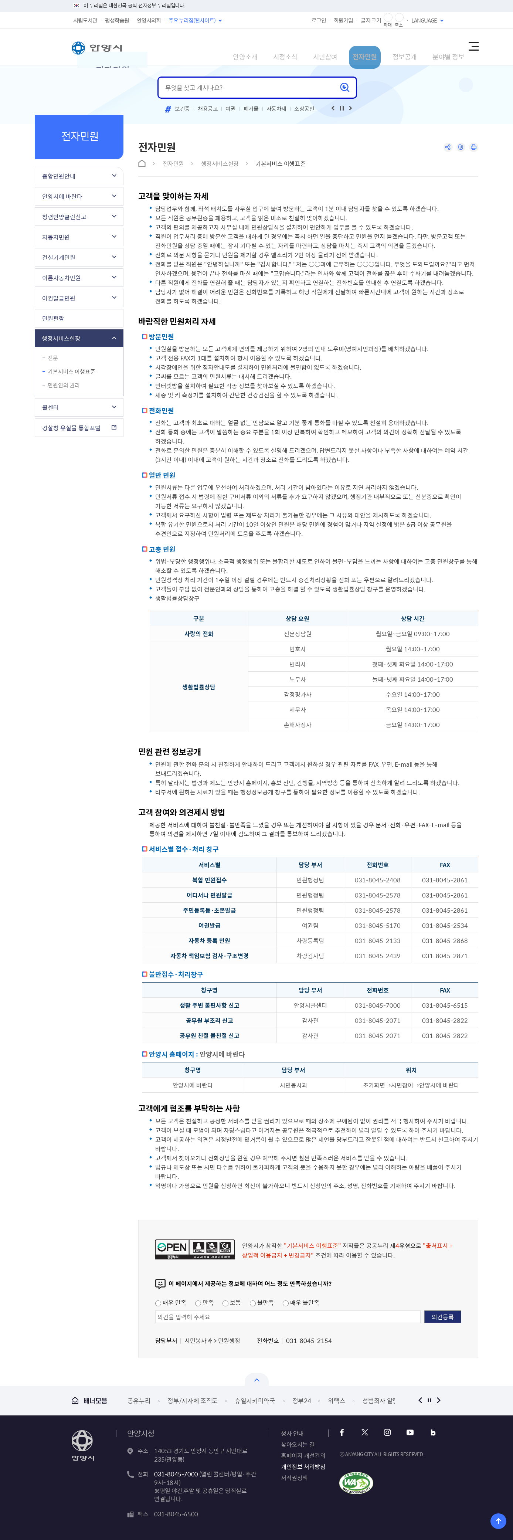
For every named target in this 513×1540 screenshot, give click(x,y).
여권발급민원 (58, 298)
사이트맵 (473, 47)
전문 (53, 358)
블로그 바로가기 (424, 1432)
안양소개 (179, 46)
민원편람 (53, 318)
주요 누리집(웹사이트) (192, 20)
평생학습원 (117, 20)
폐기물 (251, 109)
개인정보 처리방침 (303, 1466)
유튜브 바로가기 (404, 1432)
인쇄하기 (473, 148)
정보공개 (374, 46)
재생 (342, 108)
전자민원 (326, 46)
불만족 (262, 1302)
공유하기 (444, 148)
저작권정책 (294, 1477)
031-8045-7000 (378, 1005)
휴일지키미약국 (255, 1400)
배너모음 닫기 (257, 1379)
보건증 (182, 109)
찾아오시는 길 (298, 1444)
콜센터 (50, 407)
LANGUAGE (424, 20)
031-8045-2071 (378, 1020)
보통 (231, 1302)
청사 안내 (292, 1433)
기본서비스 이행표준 (71, 371)
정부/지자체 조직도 (192, 1400)
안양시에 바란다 (62, 196)
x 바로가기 (365, 1432)
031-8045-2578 (378, 895)
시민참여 (277, 46)
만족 (204, 1302)
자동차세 (276, 109)
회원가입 (343, 20)
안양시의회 (149, 20)
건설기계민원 (58, 257)
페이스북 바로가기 (345, 1432)
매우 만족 (170, 1302)
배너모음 (89, 1400)
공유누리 (139, 1400)
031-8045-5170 (378, 925)
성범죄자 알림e (381, 1400)
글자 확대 (388, 17)
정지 (429, 1400)
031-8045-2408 (378, 879)
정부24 (301, 1400)
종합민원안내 (58, 176)
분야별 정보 (427, 46)
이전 (420, 1400)
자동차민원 (56, 237)
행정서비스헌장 (61, 338)
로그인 (319, 20)
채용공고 (208, 109)
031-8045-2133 (378, 940)
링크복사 (458, 148)
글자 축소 (399, 17)
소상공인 (304, 109)
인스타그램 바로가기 (384, 1432)
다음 (438, 1400)
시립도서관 (85, 20)
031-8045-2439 (378, 955)
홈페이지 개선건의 (303, 1455)
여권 (230, 109)
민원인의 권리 (64, 385)
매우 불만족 (301, 1302)
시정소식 (228, 46)
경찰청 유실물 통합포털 (71, 427)
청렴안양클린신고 (64, 216)
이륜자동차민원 (61, 277)
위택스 (336, 1400)
